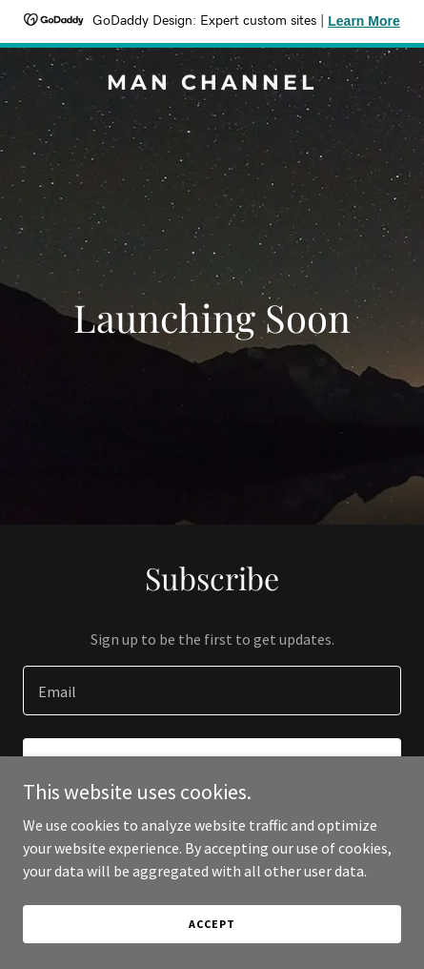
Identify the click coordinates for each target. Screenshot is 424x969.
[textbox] (212, 690)
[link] (212, 83)
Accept (211, 924)
